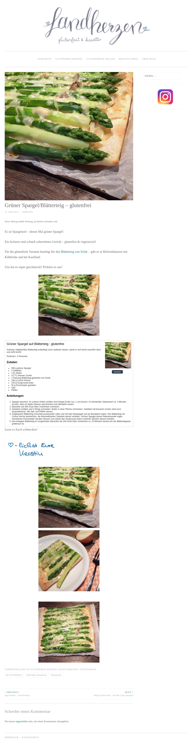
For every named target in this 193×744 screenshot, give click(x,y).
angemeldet (21, 721)
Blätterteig (14, 675)
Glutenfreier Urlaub (100, 59)
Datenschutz (30, 737)
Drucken (117, 372)
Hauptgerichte (68, 669)
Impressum (11, 737)
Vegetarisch (88, 669)
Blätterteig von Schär (74, 251)
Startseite (44, 59)
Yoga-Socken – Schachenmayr (37, 694)
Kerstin (28, 212)
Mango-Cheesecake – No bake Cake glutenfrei (101, 694)
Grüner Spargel (36, 675)
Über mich (148, 59)
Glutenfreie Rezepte (69, 59)
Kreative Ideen (128, 59)
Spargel (56, 675)
